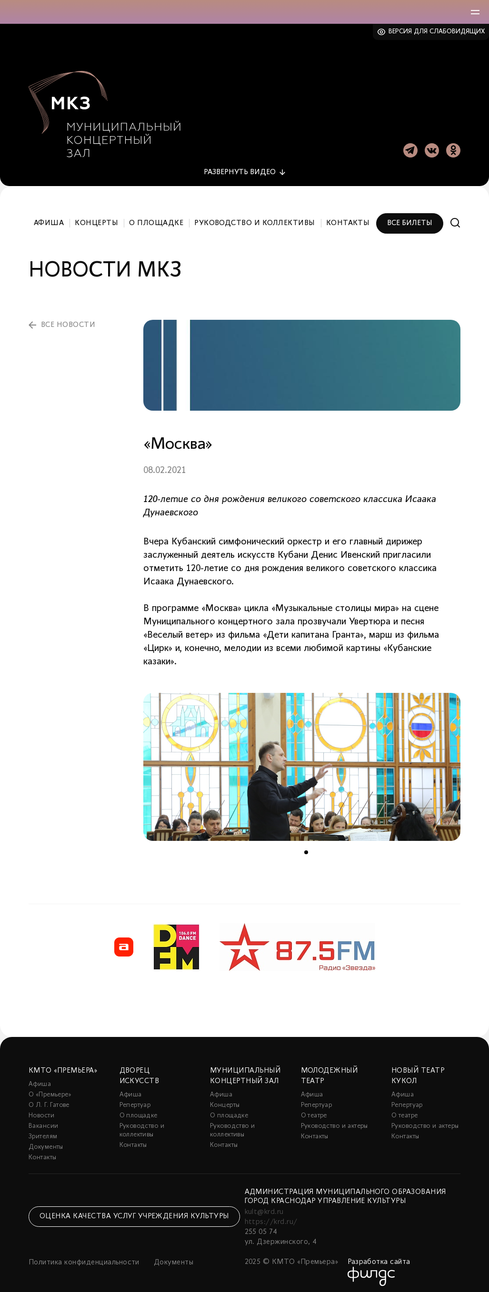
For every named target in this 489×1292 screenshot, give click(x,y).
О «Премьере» (50, 1089)
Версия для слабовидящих (437, 31)
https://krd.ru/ (271, 1217)
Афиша (49, 218)
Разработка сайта (379, 1257)
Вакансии (43, 1120)
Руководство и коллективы (254, 218)
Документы (46, 1141)
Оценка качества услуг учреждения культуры (134, 1211)
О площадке (156, 218)
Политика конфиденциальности (84, 1257)
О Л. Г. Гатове (49, 1100)
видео (240, 167)
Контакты (348, 218)
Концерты (96, 218)
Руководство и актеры (334, 1120)
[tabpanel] (301, 761)
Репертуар (135, 1100)
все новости (68, 320)
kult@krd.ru (264, 1207)
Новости (41, 1110)
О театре (314, 1110)
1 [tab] (306, 847)
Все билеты (409, 218)
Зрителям (43, 1131)
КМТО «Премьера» (63, 1065)
